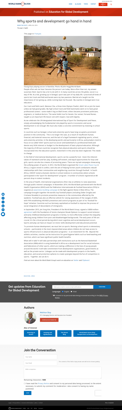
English (26, 28)
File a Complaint (109, 403)
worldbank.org (107, 1)
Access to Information (27, 403)
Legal (9, 403)
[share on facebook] (3, 198)
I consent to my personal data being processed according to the (81, 296)
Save (27, 393)
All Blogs (78, 4)
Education (27, 276)
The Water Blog (64, 333)
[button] (111, 4)
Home (70, 4)
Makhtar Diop (22, 25)
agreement (28, 212)
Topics (86, 4)
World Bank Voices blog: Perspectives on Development (87, 333)
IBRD (24, 408)
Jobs (36, 403)
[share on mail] (3, 194)
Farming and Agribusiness (47, 333)
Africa (33, 276)
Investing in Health (31, 333)
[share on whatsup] (3, 209)
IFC (31, 408)
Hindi (75, 292)
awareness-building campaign (45, 190)
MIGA (35, 408)
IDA (28, 408)
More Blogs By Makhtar (49, 320)
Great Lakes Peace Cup (88, 165)
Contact (93, 4)
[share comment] (3, 214)
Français (38, 34)
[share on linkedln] (3, 205)
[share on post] (3, 202)
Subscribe (102, 286)
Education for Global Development (68, 12)
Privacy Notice (43, 383)
